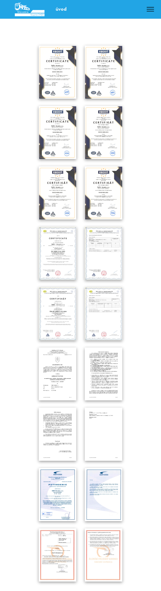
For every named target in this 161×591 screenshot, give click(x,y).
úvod (61, 9)
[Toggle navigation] (150, 9)
